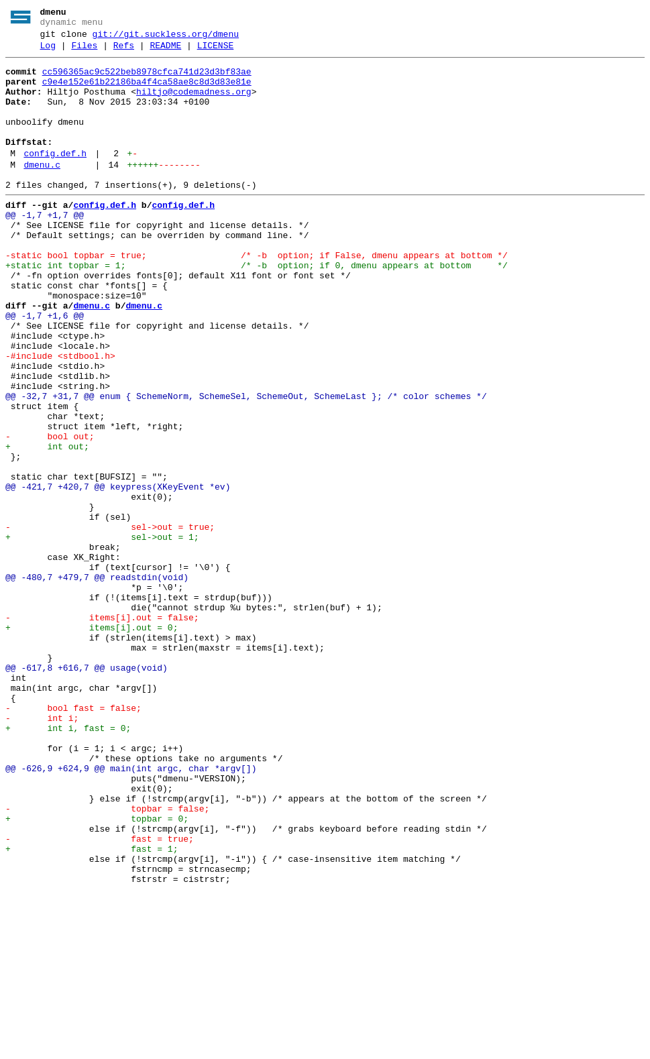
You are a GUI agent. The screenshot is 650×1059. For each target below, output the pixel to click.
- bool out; (50, 513)
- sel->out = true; (110, 622)
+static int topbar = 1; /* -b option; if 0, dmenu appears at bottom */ (256, 308)
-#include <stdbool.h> (60, 416)
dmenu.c (41, 191)
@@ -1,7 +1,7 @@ (44, 247)
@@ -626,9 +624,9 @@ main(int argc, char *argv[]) (130, 911)
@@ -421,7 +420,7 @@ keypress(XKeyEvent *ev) (117, 573)
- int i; (41, 851)
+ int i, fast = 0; (68, 863)
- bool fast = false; (73, 839)
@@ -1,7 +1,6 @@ (44, 368)
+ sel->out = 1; (102, 634)
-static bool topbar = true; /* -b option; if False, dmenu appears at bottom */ (256, 296)
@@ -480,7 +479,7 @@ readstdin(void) (96, 682)
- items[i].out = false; (102, 730)
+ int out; (47, 525)
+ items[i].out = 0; (91, 742)
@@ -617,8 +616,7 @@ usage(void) (86, 791)
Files (84, 52)
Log (48, 52)
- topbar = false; (107, 960)
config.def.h (55, 178)
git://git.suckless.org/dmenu (166, 38)
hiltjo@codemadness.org (194, 104)
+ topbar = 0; (96, 972)
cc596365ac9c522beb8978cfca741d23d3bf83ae (147, 80)
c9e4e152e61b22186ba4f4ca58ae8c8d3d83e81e (147, 92)
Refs (123, 52)
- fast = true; (99, 996)
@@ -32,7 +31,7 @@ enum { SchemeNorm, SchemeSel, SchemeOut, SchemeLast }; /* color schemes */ (246, 465)
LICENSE (215, 52)
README (165, 52)
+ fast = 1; (91, 1008)
